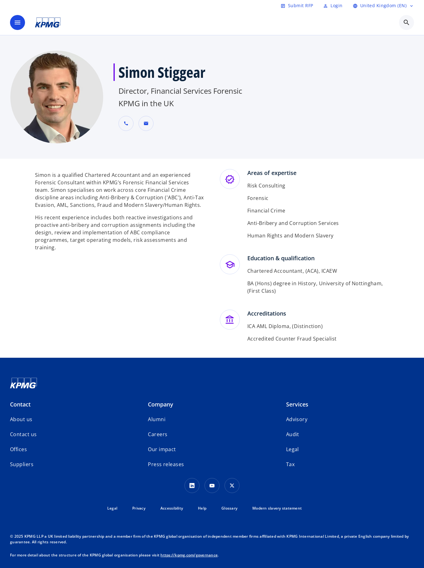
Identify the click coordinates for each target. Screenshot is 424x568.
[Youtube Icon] (212, 485)
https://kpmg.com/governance (189, 555)
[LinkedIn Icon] (191, 485)
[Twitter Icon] (232, 485)
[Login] (332, 5)
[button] (146, 123)
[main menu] (17, 22)
